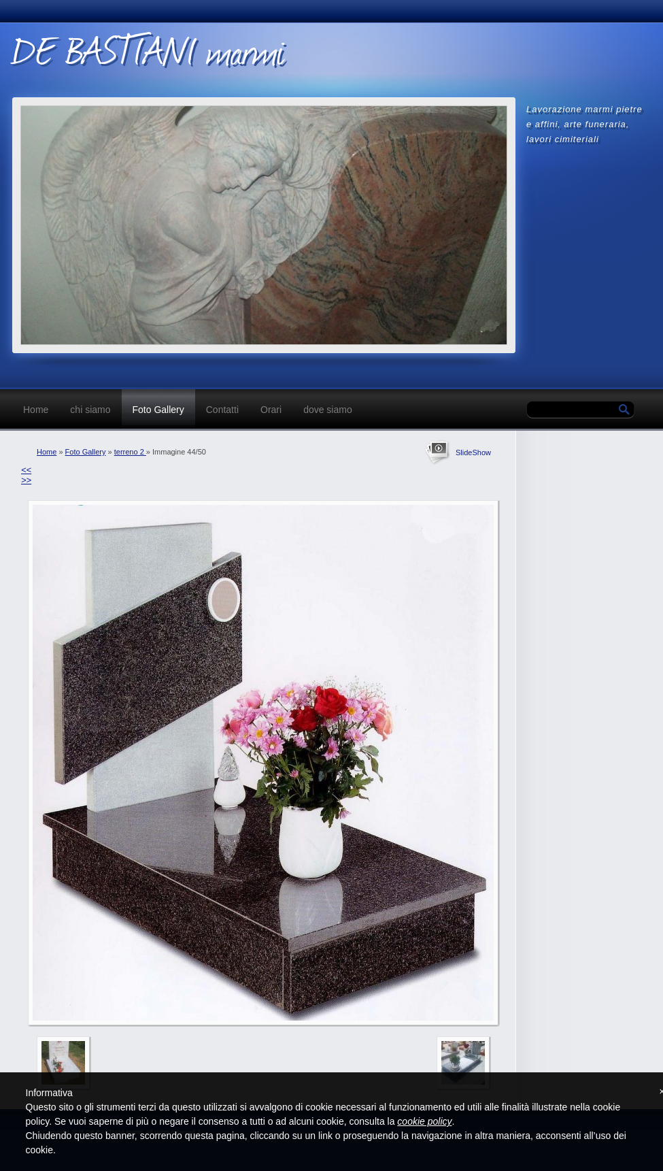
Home (35, 409)
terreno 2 (130, 452)
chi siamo (90, 409)
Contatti (222, 409)
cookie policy (424, 1121)
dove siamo (327, 409)
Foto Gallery (158, 409)
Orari (271, 409)
